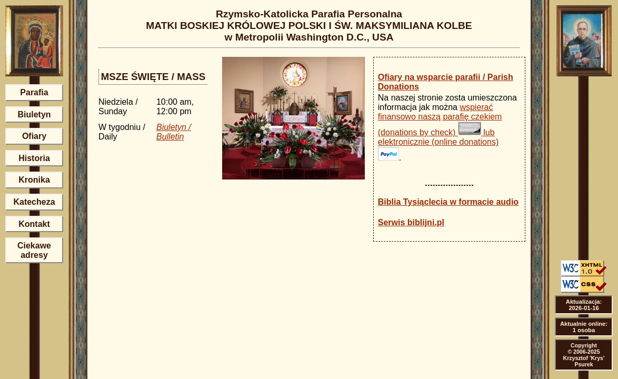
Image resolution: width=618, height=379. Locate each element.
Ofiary (34, 136)
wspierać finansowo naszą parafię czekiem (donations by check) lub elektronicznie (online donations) (440, 132)
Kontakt (34, 224)
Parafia (34, 92)
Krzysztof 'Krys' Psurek (584, 361)
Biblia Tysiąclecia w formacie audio (448, 201)
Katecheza (34, 201)
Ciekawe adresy (34, 250)
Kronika (34, 179)
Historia (34, 158)
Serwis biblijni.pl (411, 222)
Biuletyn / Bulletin (173, 132)
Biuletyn (34, 114)
